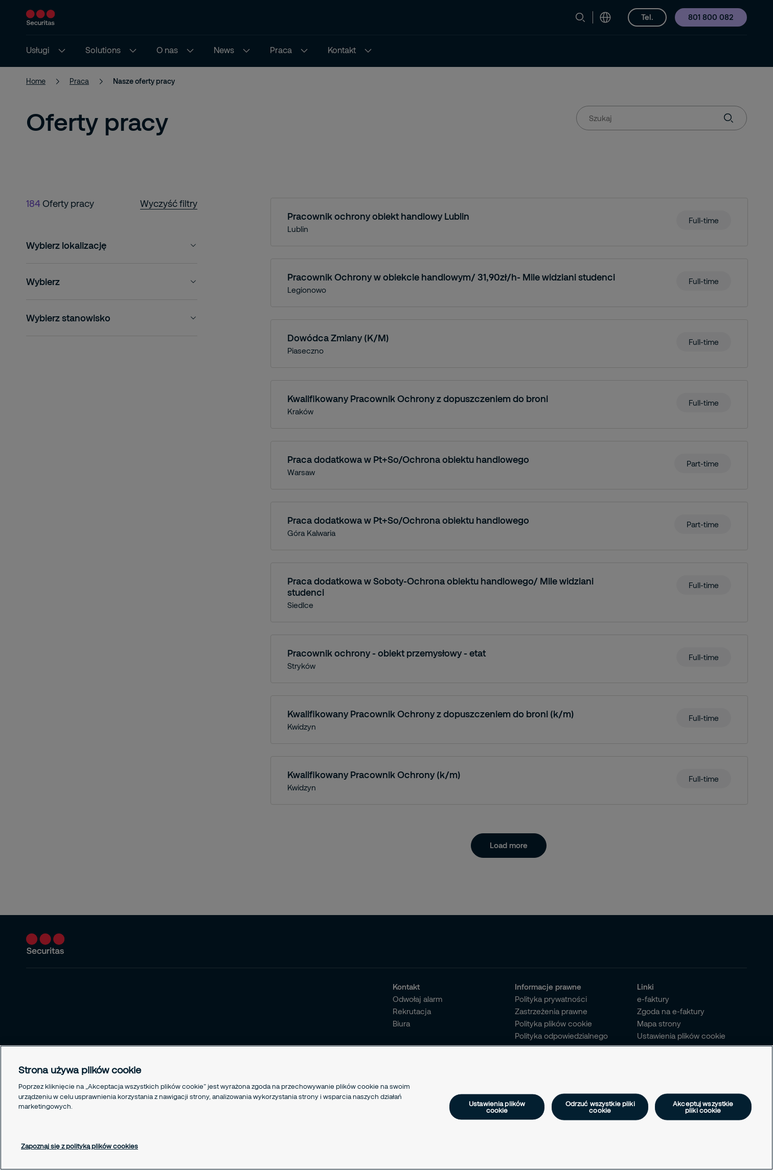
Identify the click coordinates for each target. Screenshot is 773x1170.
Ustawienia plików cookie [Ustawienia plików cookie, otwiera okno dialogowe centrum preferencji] (497, 1106)
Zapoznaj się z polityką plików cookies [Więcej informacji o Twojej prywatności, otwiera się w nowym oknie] (79, 1146)
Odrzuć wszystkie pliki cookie (600, 1106)
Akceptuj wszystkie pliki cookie (703, 1106)
